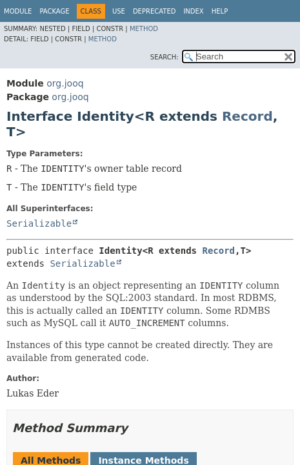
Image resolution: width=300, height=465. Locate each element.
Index (193, 11)
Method (144, 28)
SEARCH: (164, 57)
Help (220, 11)
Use (118, 11)
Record (247, 116)
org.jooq (64, 83)
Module (18, 11)
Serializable (39, 223)
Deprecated (154, 11)
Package (54, 11)
